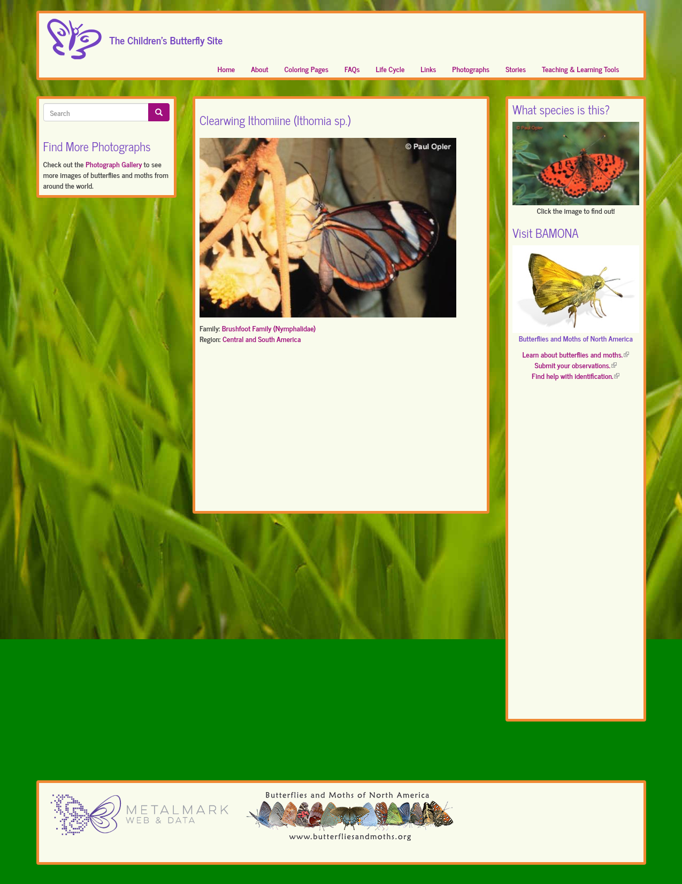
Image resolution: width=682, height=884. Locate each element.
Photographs (470, 69)
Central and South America (262, 338)
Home (226, 69)
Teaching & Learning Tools (580, 69)
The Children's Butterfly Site (166, 37)
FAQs (352, 69)
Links (428, 69)
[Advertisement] (341, 430)
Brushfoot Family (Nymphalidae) (269, 328)
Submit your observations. (576, 365)
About (259, 69)
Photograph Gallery (114, 164)
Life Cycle (390, 69)
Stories (515, 69)
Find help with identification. (575, 375)
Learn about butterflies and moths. (575, 354)
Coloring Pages (307, 69)
